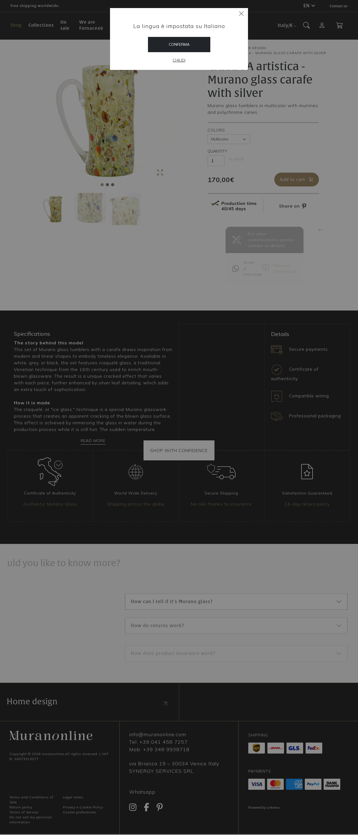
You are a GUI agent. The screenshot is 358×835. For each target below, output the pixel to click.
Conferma (179, 44)
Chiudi (179, 60)
